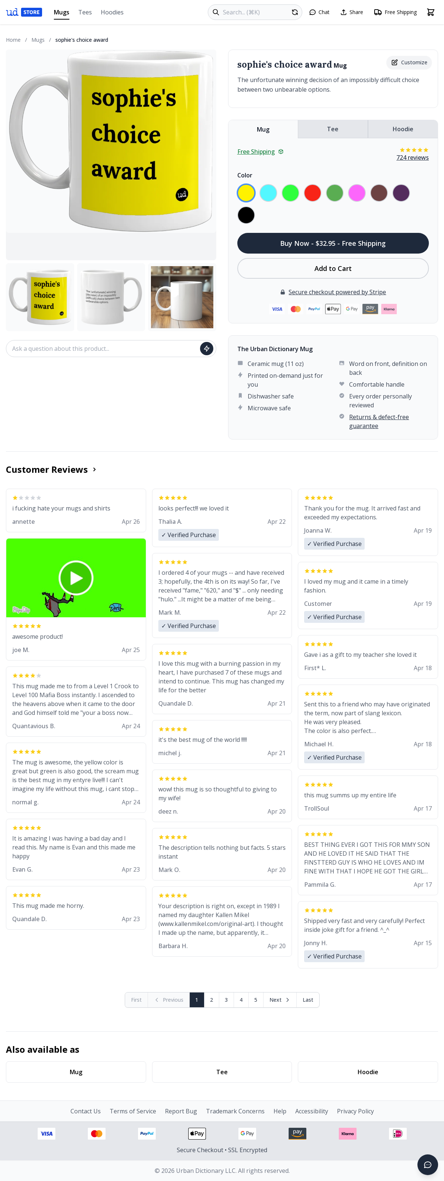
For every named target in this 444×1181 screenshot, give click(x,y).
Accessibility (311, 1111)
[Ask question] (206, 348)
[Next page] (280, 999)
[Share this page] (351, 12)
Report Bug (181, 1111)
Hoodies (112, 12)
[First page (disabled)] (136, 999)
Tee (332, 129)
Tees (85, 12)
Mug (263, 129)
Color (244, 175)
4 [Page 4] (241, 999)
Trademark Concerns (235, 1111)
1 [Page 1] (196, 999)
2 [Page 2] (211, 999)
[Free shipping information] (395, 12)
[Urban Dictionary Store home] (24, 12)
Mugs (61, 14)
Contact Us (85, 1111)
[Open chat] (319, 12)
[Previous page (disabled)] (169, 999)
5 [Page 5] (255, 999)
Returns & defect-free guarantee (379, 421)
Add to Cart (333, 268)
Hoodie (403, 129)
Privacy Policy (355, 1111)
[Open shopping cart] (430, 12)
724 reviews (412, 157)
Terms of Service (133, 1111)
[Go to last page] (308, 999)
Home (13, 39)
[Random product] (295, 12)
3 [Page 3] (226, 999)
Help (279, 1111)
